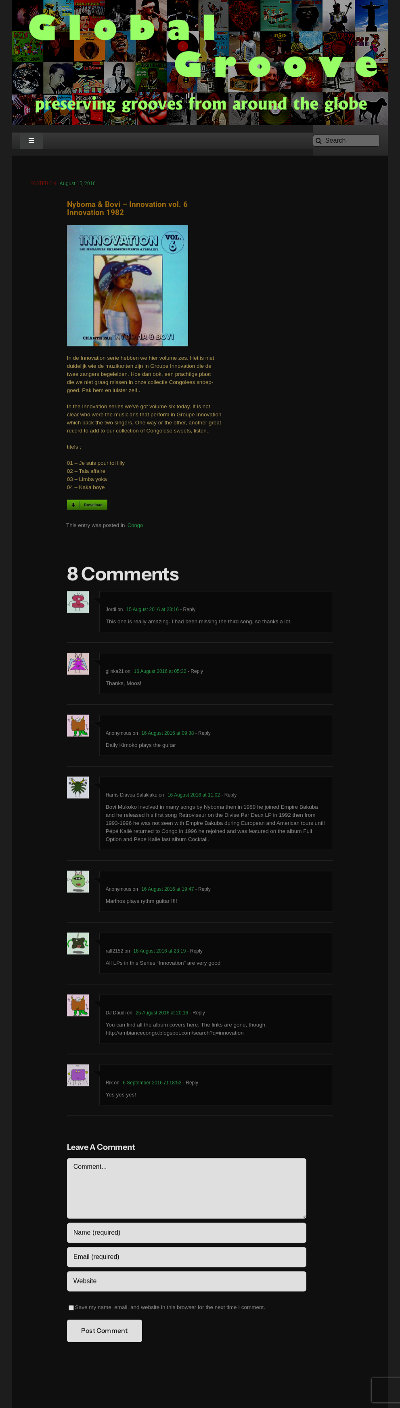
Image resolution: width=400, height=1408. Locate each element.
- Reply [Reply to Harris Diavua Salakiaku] (228, 796)
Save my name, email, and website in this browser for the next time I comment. (170, 1309)
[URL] (186, 1283)
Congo (135, 527)
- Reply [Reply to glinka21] (194, 673)
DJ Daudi (116, 1014)
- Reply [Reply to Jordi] (187, 611)
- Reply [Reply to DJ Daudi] (196, 1014)
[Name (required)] (186, 1234)
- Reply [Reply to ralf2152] (194, 952)
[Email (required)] (186, 1258)
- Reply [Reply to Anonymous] (202, 735)
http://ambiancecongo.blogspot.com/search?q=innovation (175, 1034)
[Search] (346, 141)
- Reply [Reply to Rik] (190, 1084)
